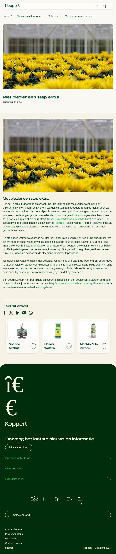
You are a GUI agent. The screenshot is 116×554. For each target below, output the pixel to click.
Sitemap (9, 548)
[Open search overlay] (97, 6)
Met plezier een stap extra (80, 16)
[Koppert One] (104, 6)
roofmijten (37, 245)
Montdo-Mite (82, 219)
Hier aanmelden (20, 447)
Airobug (10, 226)
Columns (53, 16)
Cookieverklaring (14, 543)
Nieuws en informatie (29, 16)
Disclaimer (10, 538)
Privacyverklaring (14, 534)
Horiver (76, 215)
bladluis (60, 222)
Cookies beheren (14, 529)
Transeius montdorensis (60, 219)
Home (6, 16)
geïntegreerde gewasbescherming (72, 283)
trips (56, 215)
